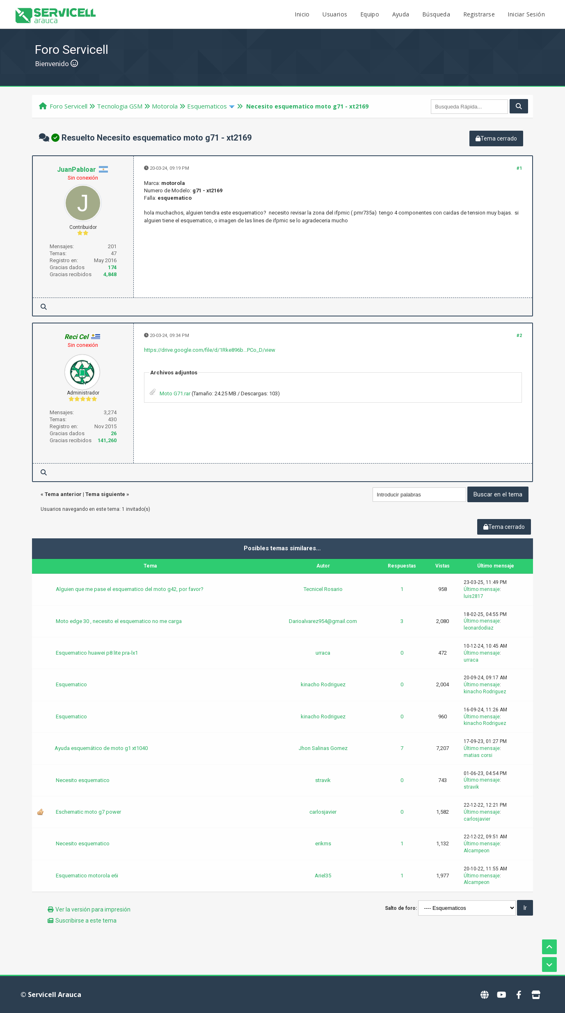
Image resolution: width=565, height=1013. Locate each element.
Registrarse (479, 14)
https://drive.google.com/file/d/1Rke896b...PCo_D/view (209, 350)
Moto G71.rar (175, 393)
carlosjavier (322, 812)
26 (114, 433)
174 (112, 267)
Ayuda (400, 14)
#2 (519, 335)
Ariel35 (323, 875)
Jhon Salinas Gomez (323, 748)
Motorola (165, 106)
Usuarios (335, 14)
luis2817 (473, 596)
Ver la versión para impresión (92, 909)
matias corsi (478, 755)
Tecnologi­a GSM (119, 106)
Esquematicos (207, 106)
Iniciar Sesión (526, 14)
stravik (323, 780)
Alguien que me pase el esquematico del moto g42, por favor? (130, 589)
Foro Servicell (68, 106)
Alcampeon (477, 851)
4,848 (110, 274)
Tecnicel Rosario (323, 589)
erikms (323, 843)
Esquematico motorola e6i (87, 875)
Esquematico (71, 684)
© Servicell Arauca (51, 994)
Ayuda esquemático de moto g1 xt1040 (101, 748)
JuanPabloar (76, 169)
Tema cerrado (496, 138)
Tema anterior (63, 494)
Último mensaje (482, 589)
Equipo (369, 14)
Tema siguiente (105, 494)
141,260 (107, 440)
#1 (519, 168)
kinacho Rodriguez (323, 684)
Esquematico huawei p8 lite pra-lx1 (97, 653)
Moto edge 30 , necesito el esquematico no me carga (119, 621)
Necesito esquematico (83, 780)
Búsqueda (436, 14)
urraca (323, 653)
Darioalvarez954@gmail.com (323, 621)
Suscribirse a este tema (86, 920)
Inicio (302, 14)
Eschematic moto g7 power (88, 812)
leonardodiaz (479, 628)
